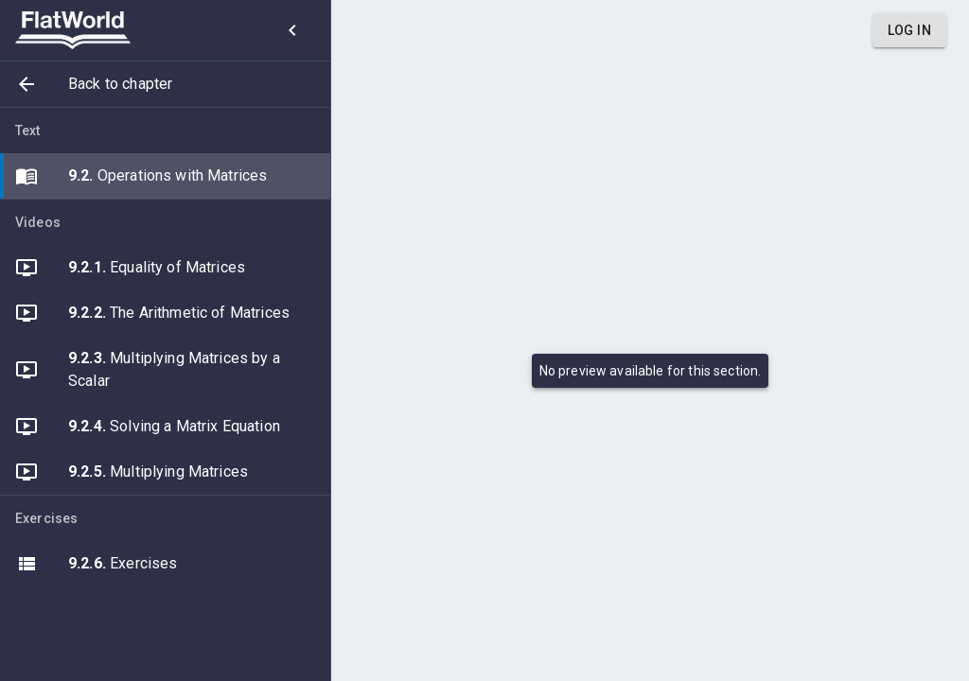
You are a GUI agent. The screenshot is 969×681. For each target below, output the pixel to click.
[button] (165, 84)
